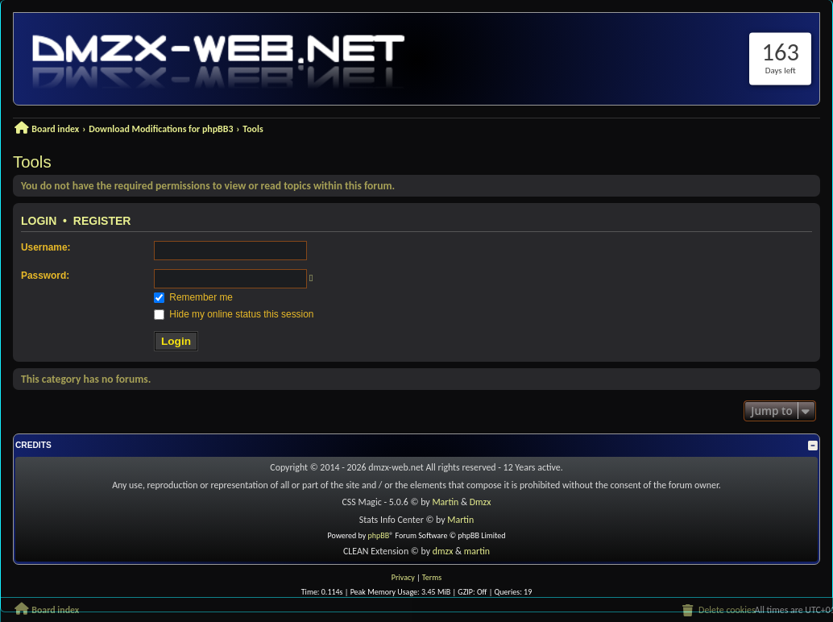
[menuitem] (718, 610)
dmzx (443, 551)
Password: (45, 275)
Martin (445, 502)
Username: (45, 247)
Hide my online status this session (233, 314)
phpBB (379, 535)
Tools (32, 162)
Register (102, 220)
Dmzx (480, 502)
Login (38, 220)
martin (477, 551)
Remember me (193, 297)
